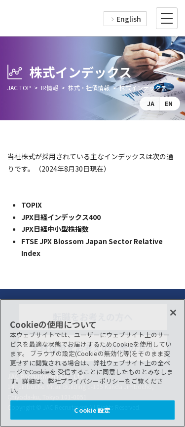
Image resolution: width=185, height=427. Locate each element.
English (128, 19)
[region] (92, 363)
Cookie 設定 (92, 410)
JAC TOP (19, 87)
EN (169, 103)
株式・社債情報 (89, 87)
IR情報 (49, 87)
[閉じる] (173, 312)
